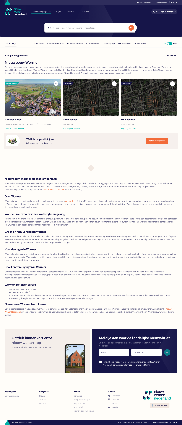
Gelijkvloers (31, 44)
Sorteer (171, 55)
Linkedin (113, 399)
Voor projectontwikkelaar (84, 411)
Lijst (164, 43)
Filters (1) (11, 44)
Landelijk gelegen (110, 44)
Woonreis (77, 11)
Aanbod (42, 399)
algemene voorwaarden (161, 422)
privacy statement (123, 422)
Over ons (174, 2)
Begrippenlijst (79, 403)
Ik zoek (51, 28)
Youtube (113, 407)
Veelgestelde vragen (143, 2)
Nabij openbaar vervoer (50, 44)
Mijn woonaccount (12, 396)
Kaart (175, 43)
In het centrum (147, 44)
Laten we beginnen (157, 141)
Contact (42, 403)
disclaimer (136, 422)
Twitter (112, 403)
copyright (146, 422)
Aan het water (129, 44)
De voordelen (79, 396)
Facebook (114, 396)
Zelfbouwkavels (92, 44)
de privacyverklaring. (141, 365)
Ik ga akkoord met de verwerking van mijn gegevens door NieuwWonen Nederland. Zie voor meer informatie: (131, 363)
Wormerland (70, 201)
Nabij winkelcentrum (72, 44)
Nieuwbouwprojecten (46, 11)
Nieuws (91, 11)
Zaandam (60, 189)
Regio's (63, 11)
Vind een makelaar (160, 2)
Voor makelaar (80, 407)
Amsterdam (48, 189)
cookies (174, 422)
